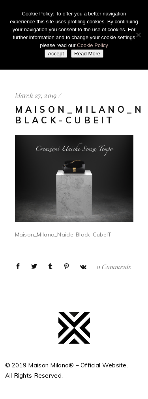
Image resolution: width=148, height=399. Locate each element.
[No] (138, 35)
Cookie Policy (92, 45)
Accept (56, 54)
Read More (87, 54)
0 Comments (114, 267)
